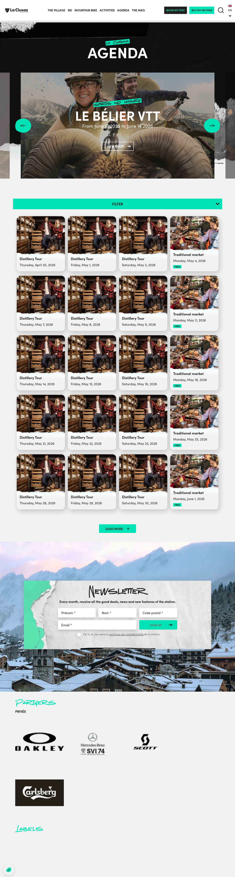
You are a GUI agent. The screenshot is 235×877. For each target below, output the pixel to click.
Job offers (174, 821)
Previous (23, 125)
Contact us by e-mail (58, 831)
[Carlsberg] (112, 729)
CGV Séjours (176, 843)
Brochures (174, 812)
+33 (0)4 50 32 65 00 (67, 816)
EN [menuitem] (230, 10)
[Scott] (84, 729)
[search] (221, 11)
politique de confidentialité (126, 634)
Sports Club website (119, 830)
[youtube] (66, 844)
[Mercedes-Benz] (55, 729)
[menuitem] (230, 11)
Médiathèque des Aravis (122, 816)
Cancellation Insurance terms (187, 838)
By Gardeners (220, 850)
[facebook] (35, 844)
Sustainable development (185, 825)
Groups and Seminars (120, 808)
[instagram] (56, 844)
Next (212, 125)
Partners (111, 821)
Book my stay (175, 11)
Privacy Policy (177, 830)
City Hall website (117, 825)
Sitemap (127, 861)
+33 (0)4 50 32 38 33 (72, 822)
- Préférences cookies (146, 860)
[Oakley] (27, 729)
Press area (113, 812)
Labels (172, 816)
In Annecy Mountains (182, 834)
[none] (230, 11)
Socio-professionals (119, 834)
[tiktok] (76, 844)
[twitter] (45, 844)
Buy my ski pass (202, 11)
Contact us (175, 808)
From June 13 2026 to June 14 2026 (117, 125)
